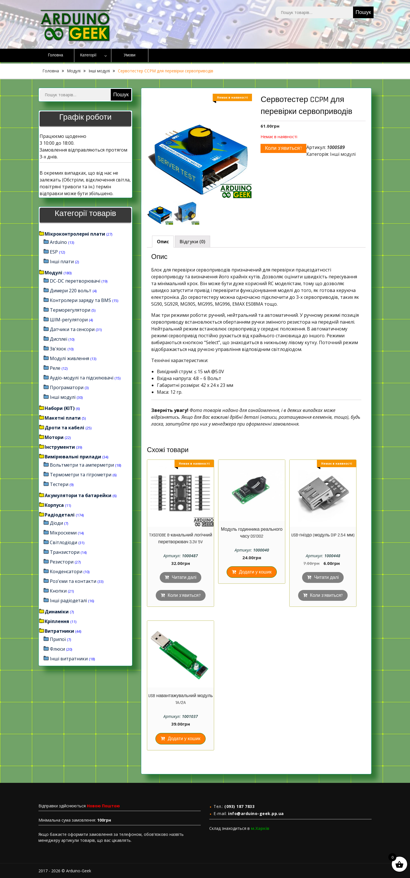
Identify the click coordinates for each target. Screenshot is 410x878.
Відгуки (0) (192, 241)
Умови (130, 55)
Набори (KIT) (60, 408)
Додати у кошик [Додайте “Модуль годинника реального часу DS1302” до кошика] (255, 572)
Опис (163, 241)
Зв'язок (58, 349)
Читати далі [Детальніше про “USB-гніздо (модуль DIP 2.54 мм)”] (326, 578)
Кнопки (58, 591)
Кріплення (57, 621)
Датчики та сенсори (72, 329)
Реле (55, 368)
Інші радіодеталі (68, 600)
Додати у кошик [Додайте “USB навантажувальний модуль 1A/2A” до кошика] (184, 739)
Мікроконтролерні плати (75, 234)
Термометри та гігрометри (80, 474)
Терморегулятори (70, 310)
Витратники (59, 631)
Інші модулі (99, 70)
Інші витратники (69, 659)
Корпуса (54, 505)
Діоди (56, 523)
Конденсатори (66, 571)
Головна (55, 55)
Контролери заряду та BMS (80, 300)
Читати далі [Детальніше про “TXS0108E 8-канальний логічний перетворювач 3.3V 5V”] (184, 578)
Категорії (88, 55)
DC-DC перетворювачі (75, 281)
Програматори (66, 387)
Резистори (61, 562)
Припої (58, 639)
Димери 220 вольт (70, 290)
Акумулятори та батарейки (78, 495)
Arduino (58, 242)
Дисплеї (58, 339)
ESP (54, 252)
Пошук (363, 12)
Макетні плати (63, 418)
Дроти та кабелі (64, 427)
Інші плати (62, 261)
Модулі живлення (69, 358)
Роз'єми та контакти (73, 581)
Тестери (59, 484)
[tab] (163, 242)
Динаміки (57, 612)
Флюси (57, 649)
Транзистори (64, 552)
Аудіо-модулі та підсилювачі (81, 378)
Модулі (74, 70)
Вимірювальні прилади (73, 457)
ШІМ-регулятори (69, 320)
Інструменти (60, 447)
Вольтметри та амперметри (82, 465)
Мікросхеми (63, 533)
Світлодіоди (63, 542)
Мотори (54, 437)
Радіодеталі (60, 515)
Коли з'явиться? (283, 148)
